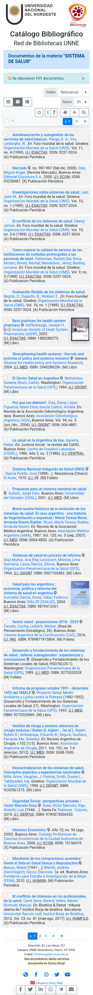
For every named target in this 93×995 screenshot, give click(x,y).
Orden (51, 92)
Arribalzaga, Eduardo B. (39, 734)
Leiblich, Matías (43, 626)
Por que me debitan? (29, 402)
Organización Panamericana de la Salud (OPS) (44, 384)
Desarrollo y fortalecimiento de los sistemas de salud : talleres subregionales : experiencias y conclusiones (44, 654)
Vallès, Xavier (66, 901)
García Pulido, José (21, 473)
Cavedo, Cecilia (16, 626)
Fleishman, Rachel (49, 259)
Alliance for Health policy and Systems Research (43, 363)
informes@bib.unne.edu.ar (51, 954)
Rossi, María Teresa (60, 522)
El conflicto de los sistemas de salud (42, 221)
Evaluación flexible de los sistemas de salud (48, 292)
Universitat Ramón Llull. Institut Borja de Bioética (43, 914)
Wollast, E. (50, 296)
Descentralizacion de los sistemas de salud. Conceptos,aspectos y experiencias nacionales (44, 770)
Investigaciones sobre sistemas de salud (45, 192)
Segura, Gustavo (73, 734)
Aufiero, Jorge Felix (24, 493)
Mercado (19, 168)
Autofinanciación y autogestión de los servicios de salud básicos (39, 137)
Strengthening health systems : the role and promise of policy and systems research (44, 356)
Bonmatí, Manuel (17, 905)
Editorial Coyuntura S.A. (23, 177)
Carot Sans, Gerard (38, 901)
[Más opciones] (48, 112)
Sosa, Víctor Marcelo (59, 805)
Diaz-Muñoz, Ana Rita (21, 560)
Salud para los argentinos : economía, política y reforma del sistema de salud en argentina (30, 588)
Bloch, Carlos (28, 382)
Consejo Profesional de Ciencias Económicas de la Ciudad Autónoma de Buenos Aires (43, 838)
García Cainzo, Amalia (57, 407)
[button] (53, 112)
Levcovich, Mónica (55, 560)
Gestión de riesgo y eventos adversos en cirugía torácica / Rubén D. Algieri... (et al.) (41, 728)
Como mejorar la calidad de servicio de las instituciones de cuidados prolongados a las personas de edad (43, 254)
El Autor (10, 478)
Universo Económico (29, 830)
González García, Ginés (22, 597)
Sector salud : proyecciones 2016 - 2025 (45, 622)
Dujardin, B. (30, 296)
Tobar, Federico (55, 597)
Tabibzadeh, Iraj (16, 781)
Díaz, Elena (57, 402)
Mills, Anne (13, 776)
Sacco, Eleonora (39, 872)
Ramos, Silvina (43, 564)
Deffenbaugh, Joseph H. (45, 325)
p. (67, 121)
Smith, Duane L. (69, 776)
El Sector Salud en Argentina (35, 378)
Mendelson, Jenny (56, 263)
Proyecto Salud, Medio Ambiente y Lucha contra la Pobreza (38, 694)
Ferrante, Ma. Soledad (21, 739)
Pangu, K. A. (59, 139)
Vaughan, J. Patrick (39, 776)
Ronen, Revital (28, 263)
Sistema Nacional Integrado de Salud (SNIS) (48, 469)
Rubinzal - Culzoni (72, 810)
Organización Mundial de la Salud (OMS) (37, 148)
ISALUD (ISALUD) (41, 602)
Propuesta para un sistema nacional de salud (49, 489)
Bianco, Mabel (15, 867)
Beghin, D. (12, 296)
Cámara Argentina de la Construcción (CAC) (39, 635)
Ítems (67, 102)
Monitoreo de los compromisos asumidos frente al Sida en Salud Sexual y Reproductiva (42, 860)
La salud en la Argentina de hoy (38, 440)
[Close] (83, 78)
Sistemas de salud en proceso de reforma (46, 555)
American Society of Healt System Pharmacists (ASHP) (36, 331)
